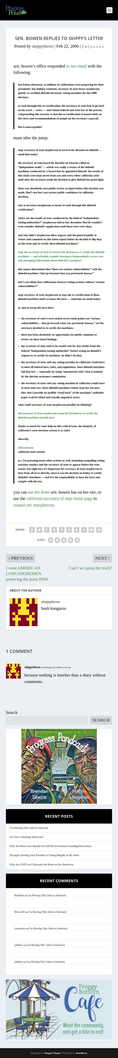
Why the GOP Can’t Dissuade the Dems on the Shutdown (41, 864)
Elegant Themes (52, 1053)
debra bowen (25, 447)
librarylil (19, 912)
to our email (76, 66)
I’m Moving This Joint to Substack (29, 828)
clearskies (19, 928)
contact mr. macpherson (33, 505)
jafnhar (18, 945)
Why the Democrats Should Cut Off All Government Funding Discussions (50, 846)
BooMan (19, 895)
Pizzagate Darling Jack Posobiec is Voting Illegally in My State (44, 855)
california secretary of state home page (59, 498)
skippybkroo (42, 46)
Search (12, 712)
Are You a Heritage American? (27, 837)
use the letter (39, 492)
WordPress (81, 1053)
